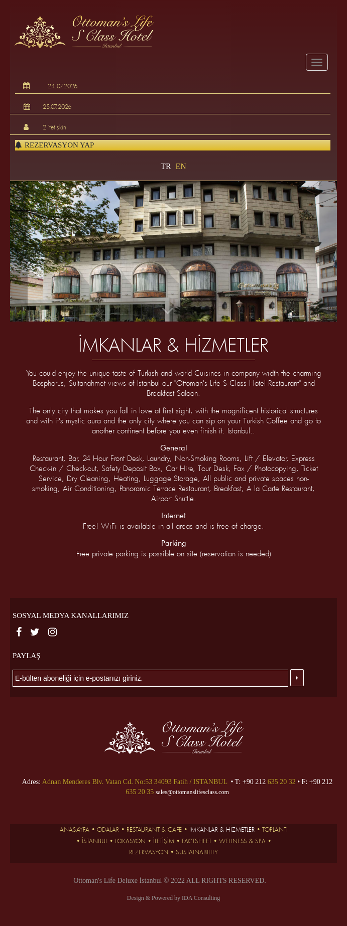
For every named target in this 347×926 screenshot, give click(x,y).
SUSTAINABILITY (197, 852)
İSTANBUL (94, 841)
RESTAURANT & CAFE (154, 829)
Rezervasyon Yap (54, 145)
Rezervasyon (148, 852)
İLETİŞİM (163, 841)
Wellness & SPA (242, 841)
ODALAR (108, 829)
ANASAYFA (74, 829)
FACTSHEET (196, 841)
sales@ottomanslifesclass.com (192, 792)
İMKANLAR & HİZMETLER (222, 829)
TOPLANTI (275, 829)
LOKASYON (130, 841)
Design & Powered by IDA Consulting (173, 897)
